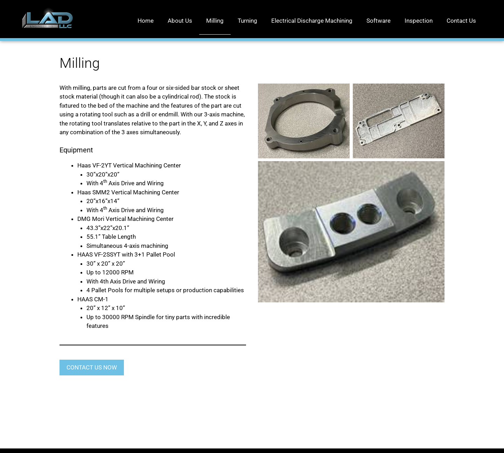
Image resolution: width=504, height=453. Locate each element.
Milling (215, 20)
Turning (247, 20)
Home (146, 20)
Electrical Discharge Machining (311, 20)
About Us (180, 20)
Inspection (419, 20)
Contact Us (461, 20)
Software (378, 20)
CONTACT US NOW (91, 367)
